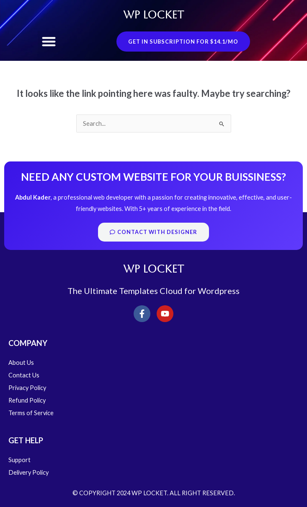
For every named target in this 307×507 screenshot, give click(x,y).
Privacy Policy (27, 387)
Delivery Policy (28, 472)
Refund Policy (27, 400)
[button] (49, 42)
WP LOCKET (153, 15)
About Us (21, 362)
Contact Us (23, 375)
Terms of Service (31, 412)
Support (19, 459)
